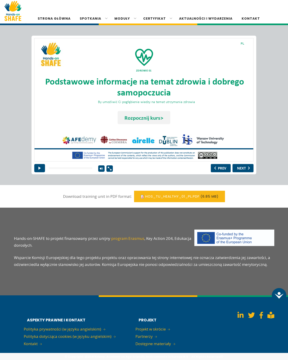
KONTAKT (251, 18)
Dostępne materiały (153, 343)
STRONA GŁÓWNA (54, 18)
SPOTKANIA (90, 18)
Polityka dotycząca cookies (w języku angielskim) (67, 336)
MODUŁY (122, 18)
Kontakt (31, 343)
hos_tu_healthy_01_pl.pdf (172, 196)
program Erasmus (127, 238)
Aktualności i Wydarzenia (206, 18)
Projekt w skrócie (150, 329)
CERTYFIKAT (154, 18)
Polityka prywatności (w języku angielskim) (62, 329)
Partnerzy (144, 336)
